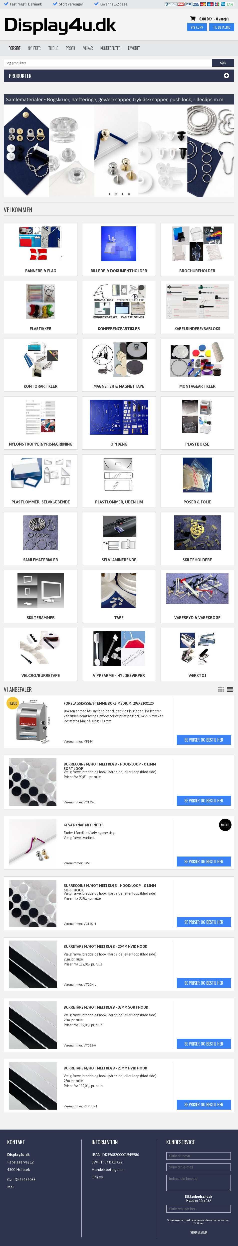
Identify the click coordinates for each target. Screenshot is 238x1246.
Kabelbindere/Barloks (197, 328)
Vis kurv (197, 27)
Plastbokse (197, 444)
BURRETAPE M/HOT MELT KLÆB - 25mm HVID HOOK (105, 1068)
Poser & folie (197, 502)
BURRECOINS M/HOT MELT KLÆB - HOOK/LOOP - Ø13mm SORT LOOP (110, 766)
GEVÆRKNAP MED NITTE (83, 825)
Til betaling (222, 27)
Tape (119, 617)
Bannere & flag (40, 271)
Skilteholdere (197, 560)
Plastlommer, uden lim (119, 502)
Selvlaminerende (119, 560)
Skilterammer (41, 617)
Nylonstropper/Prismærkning (40, 444)
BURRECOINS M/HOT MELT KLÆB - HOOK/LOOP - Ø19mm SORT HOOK (110, 888)
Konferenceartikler (119, 328)
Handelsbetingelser (108, 1169)
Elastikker (40, 328)
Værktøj (197, 675)
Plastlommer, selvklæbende (40, 502)
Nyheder (34, 48)
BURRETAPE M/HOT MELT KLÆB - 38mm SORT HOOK (106, 1007)
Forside (14, 48)
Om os (97, 1177)
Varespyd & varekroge (197, 617)
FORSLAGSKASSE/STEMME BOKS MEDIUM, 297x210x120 (108, 703)
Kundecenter (110, 48)
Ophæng (118, 444)
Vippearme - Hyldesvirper (119, 675)
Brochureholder (197, 271)
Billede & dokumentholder (119, 271)
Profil (71, 48)
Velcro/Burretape (40, 675)
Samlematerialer (40, 560)
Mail (10, 1187)
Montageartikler (197, 386)
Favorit (134, 48)
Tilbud (53, 48)
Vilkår (88, 48)
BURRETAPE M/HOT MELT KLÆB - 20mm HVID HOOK (105, 947)
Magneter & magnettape (118, 386)
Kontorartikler (40, 386)
